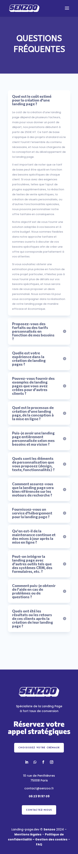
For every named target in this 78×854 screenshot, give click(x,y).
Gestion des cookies (51, 839)
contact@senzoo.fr (39, 788)
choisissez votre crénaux (39, 747)
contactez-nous (39, 809)
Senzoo (49, 829)
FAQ (39, 844)
